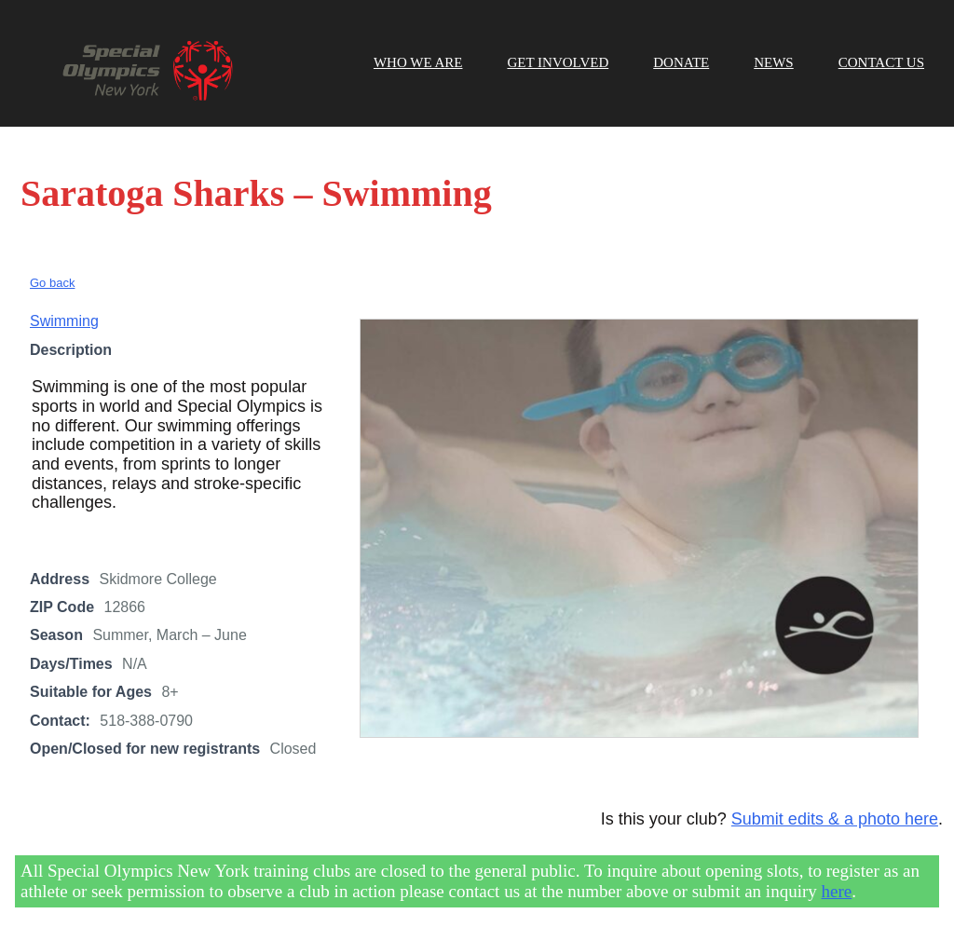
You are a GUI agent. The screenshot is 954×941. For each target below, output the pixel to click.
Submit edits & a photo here (834, 819)
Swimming (64, 321)
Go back (52, 283)
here (837, 891)
